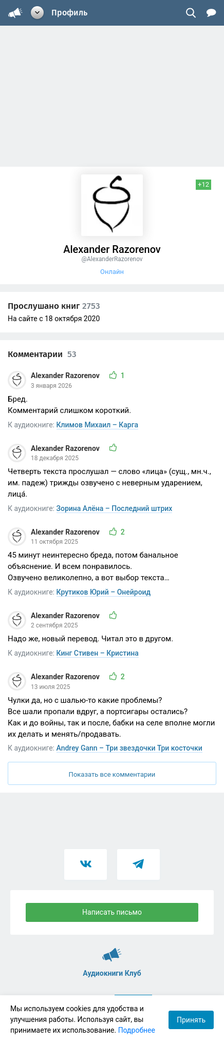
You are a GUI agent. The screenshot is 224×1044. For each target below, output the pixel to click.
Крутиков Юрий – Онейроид (104, 592)
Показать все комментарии (112, 774)
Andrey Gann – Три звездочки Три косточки (129, 748)
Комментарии (42, 354)
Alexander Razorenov (66, 375)
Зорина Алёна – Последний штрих (115, 508)
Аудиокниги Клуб (112, 950)
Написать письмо (112, 912)
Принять (191, 1020)
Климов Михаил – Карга (98, 425)
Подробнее (136, 1030)
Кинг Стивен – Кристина (98, 653)
